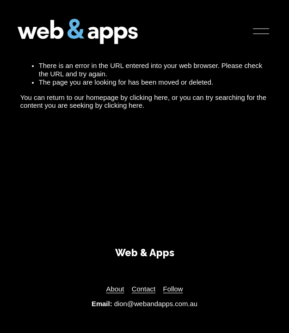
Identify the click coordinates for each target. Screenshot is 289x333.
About (115, 289)
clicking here (148, 97)
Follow (173, 289)
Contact (143, 289)
